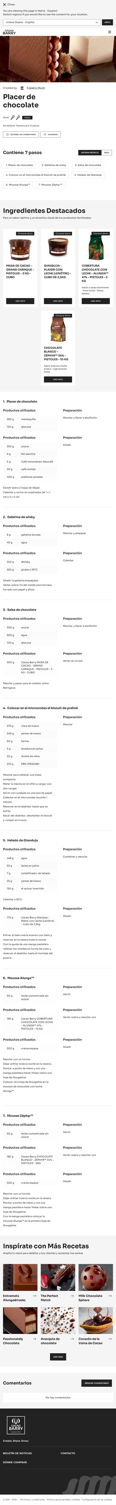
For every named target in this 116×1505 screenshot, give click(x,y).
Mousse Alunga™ (19, 184)
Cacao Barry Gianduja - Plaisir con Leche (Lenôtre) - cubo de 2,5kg (37, 921)
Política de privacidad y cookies (63, 1499)
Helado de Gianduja (89, 175)
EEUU (106, 152)
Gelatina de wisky (55, 165)
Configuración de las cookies (97, 1499)
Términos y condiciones (32, 1499)
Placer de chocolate (20, 165)
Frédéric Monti (36, 88)
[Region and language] (51, 22)
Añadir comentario (97, 1383)
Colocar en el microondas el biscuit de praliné (37, 175)
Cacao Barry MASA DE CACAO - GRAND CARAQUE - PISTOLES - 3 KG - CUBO (36, 667)
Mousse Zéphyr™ (51, 184)
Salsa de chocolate (89, 165)
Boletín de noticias (17, 1453)
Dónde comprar (15, 1462)
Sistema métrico (89, 152)
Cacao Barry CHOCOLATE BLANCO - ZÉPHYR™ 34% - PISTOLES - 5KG (37, 1160)
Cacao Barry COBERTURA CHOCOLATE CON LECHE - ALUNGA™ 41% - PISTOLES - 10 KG (37, 1023)
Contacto (68, 1453)
